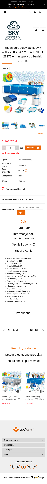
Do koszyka (33, 147)
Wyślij (21, 213)
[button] (41, 12)
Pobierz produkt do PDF (13, 188)
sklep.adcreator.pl (19, 7)
